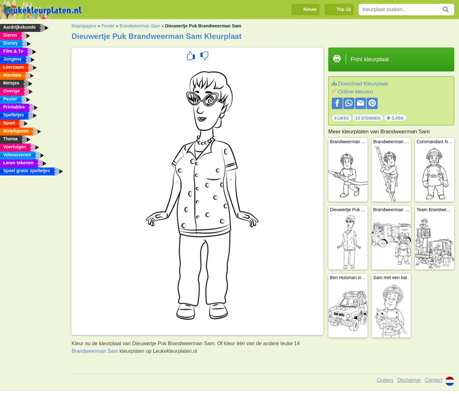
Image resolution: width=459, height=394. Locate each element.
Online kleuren (355, 92)
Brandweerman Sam (140, 25)
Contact (433, 380)
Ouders (385, 380)
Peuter (107, 25)
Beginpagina (83, 25)
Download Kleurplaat (363, 84)
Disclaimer (409, 380)
